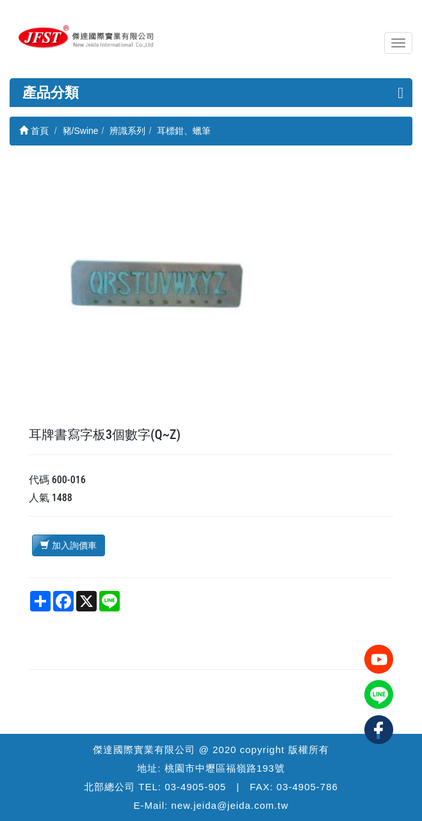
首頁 (34, 131)
